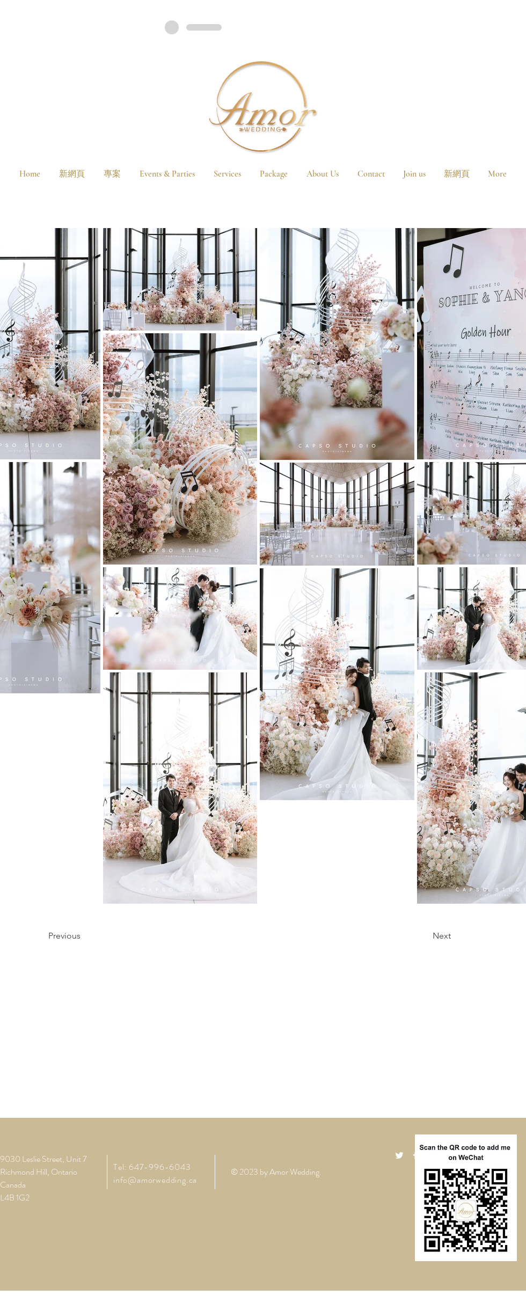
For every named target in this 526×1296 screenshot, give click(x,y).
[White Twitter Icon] (399, 1155)
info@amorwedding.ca (155, 1180)
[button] (273, 174)
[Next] (424, 936)
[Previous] (83, 936)
